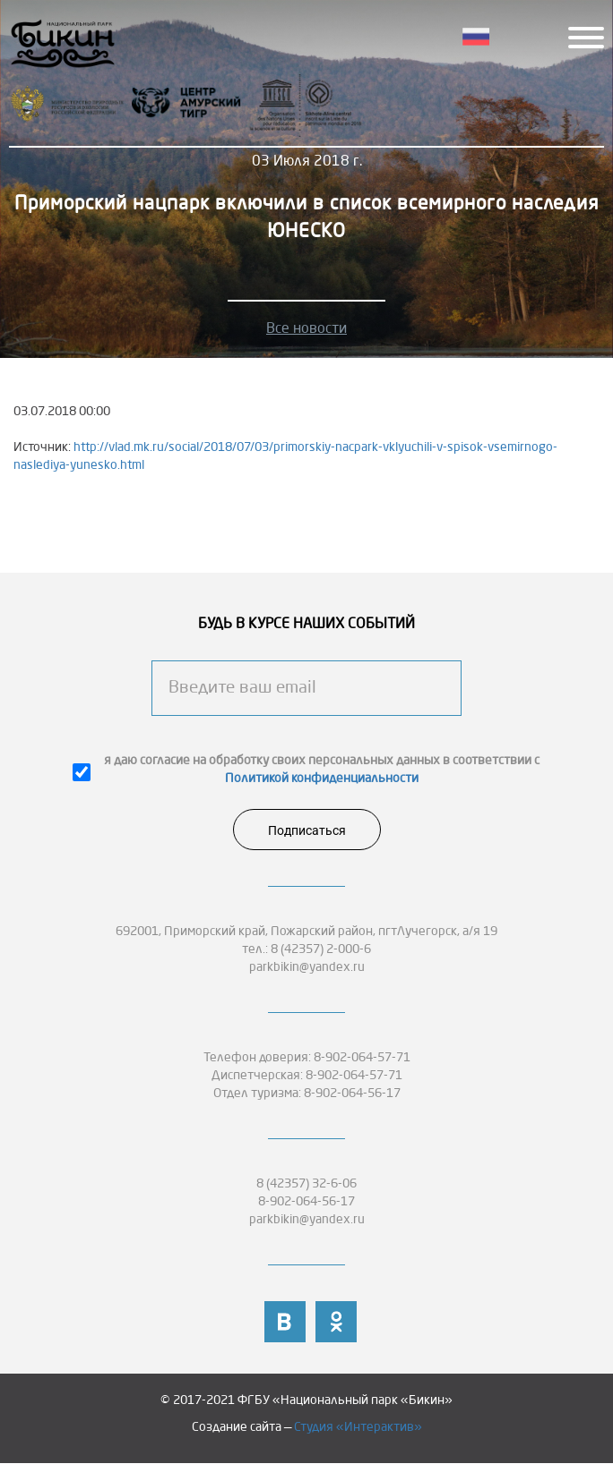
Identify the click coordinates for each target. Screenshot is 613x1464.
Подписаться (307, 830)
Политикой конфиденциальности (322, 778)
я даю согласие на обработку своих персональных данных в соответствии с (322, 769)
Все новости (306, 329)
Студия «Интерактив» (358, 1427)
